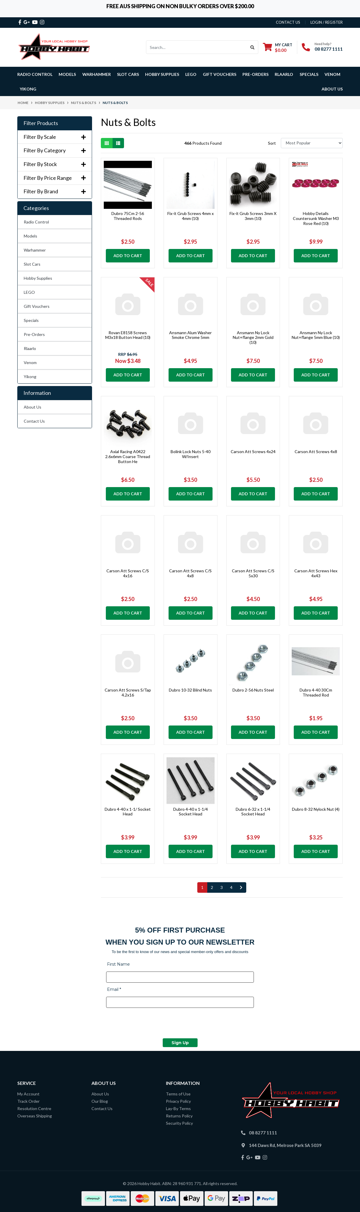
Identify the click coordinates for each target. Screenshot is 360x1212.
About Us (332, 88)
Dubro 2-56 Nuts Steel (253, 689)
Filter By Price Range (54, 178)
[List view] (118, 143)
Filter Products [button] (40, 123)
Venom (332, 74)
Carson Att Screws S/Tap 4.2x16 (128, 692)
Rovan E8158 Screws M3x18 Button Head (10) (127, 335)
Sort (272, 143)
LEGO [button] (190, 74)
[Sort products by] (312, 143)
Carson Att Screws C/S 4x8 (190, 573)
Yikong (28, 88)
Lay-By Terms (178, 1108)
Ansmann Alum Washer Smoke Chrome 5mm (190, 335)
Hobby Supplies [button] (162, 74)
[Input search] (196, 47)
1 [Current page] (202, 887)
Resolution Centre (34, 1108)
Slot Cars (32, 264)
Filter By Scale (54, 137)
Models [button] (67, 74)
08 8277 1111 (329, 49)
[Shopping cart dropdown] (278, 47)
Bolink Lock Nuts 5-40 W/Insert (190, 454)
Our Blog (99, 1101)
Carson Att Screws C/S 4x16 (127, 573)
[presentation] (150, 1024)
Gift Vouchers (219, 74)
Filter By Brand (54, 191)
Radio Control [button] (34, 74)
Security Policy (179, 1123)
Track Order (28, 1101)
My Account (28, 1093)
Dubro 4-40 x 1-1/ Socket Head (128, 812)
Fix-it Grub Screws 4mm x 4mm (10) (190, 216)
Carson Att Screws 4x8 (316, 451)
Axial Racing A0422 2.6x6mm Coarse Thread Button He (127, 456)
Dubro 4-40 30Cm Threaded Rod (316, 692)
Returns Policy (179, 1115)
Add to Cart (127, 255)
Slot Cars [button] (128, 74)
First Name (118, 964)
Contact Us (34, 421)
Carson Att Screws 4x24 (253, 451)
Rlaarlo (284, 74)
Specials (31, 320)
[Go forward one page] (241, 887)
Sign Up (180, 1042)
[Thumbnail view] (107, 143)
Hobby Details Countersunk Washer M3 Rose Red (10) (316, 218)
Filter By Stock (54, 164)
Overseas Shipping (34, 1115)
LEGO (29, 292)
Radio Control (36, 221)
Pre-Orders (255, 74)
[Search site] (252, 47)
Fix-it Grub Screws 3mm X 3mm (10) (253, 216)
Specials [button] (309, 74)
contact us (288, 22)
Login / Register (326, 22)
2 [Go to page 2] (212, 887)
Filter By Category (54, 150)
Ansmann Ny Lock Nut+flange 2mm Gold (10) (253, 337)
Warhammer (96, 74)
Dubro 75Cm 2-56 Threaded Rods (127, 216)
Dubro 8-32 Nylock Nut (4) (315, 809)
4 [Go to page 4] (231, 887)
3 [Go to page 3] (221, 887)
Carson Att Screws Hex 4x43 (315, 573)
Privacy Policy (178, 1101)
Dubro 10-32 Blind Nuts (190, 689)
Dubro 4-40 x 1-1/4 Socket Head (190, 812)
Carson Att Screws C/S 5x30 (253, 573)
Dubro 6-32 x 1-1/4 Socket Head (253, 812)
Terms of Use (178, 1093)
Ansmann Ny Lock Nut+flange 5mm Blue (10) (316, 335)
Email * (114, 989)
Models (30, 235)
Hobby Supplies (38, 278)
